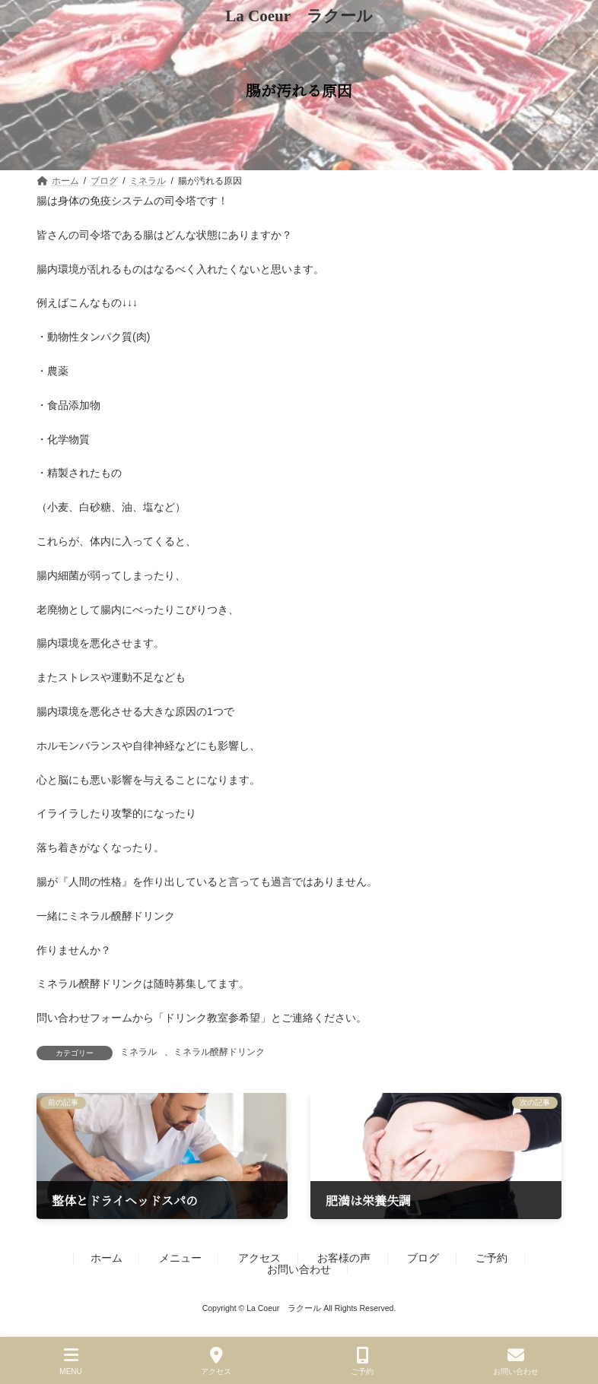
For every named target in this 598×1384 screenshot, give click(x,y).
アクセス (259, 1258)
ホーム (106, 1258)
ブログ (423, 1258)
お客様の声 (344, 1258)
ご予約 (491, 1258)
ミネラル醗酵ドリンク (219, 1052)
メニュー (180, 1258)
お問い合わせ (299, 1269)
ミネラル (138, 1052)
